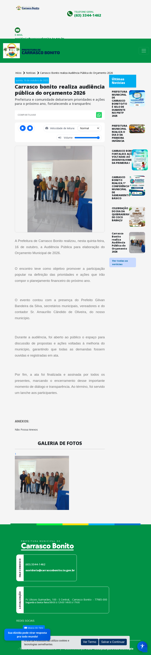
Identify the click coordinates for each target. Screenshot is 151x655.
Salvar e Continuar (113, 642)
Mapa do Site (33, 628)
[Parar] (30, 128)
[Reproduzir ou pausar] (23, 128)
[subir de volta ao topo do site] (144, 649)
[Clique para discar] (70, 13)
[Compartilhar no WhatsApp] (99, 115)
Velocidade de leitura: (63, 128)
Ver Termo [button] (89, 642)
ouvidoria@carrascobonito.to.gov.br (50, 570)
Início (18, 73)
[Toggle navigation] (144, 50)
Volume (68, 137)
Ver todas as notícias (120, 262)
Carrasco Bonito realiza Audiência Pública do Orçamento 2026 (76, 73)
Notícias (31, 73)
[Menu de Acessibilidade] (142, 646)
